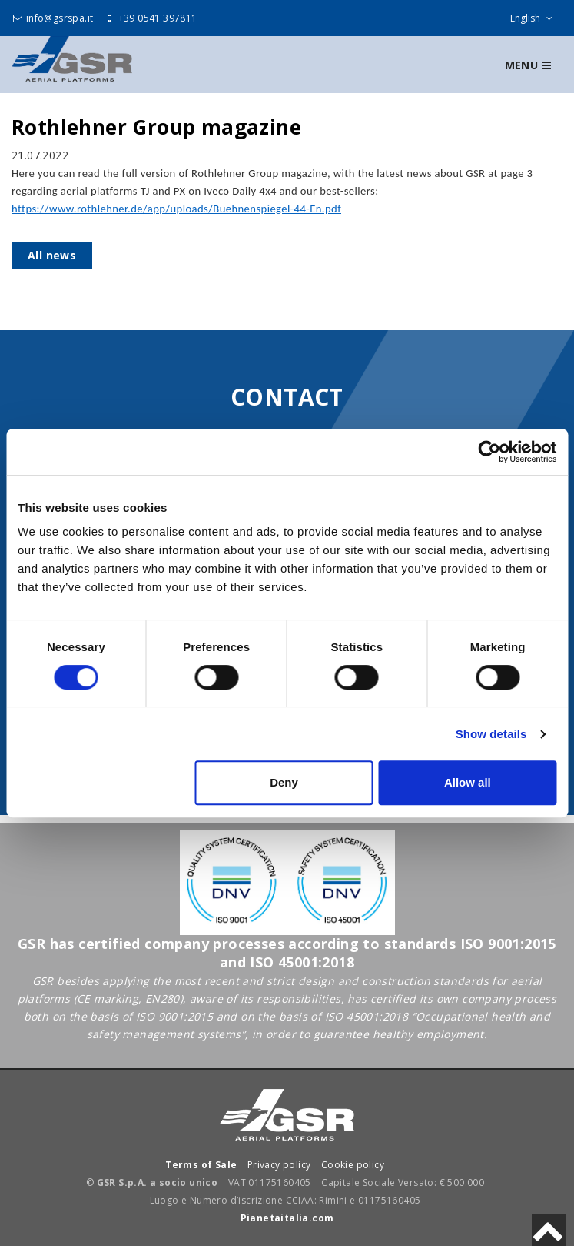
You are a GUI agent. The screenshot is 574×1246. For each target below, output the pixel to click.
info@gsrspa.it (52, 18)
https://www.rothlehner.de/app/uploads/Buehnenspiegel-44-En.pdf (176, 208)
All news (52, 255)
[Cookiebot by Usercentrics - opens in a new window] (489, 451)
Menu (528, 65)
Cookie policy (352, 1164)
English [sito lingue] (534, 18)
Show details (491, 733)
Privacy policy (279, 1164)
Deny (284, 782)
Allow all (467, 782)
